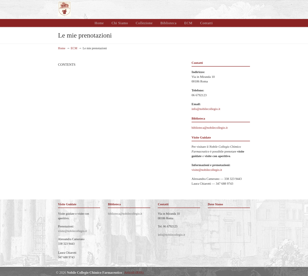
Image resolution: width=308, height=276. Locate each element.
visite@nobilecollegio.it (207, 169)
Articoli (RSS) (134, 272)
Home (61, 48)
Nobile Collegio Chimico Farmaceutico (108, 8)
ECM (74, 48)
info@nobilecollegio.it (206, 109)
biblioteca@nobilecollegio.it (210, 127)
